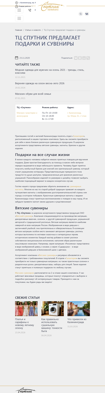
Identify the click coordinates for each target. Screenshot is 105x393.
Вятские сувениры (47, 255)
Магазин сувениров (24, 272)
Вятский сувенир (24, 216)
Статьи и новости (33, 30)
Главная (18, 30)
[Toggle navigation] (19, 10)
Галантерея (78, 136)
